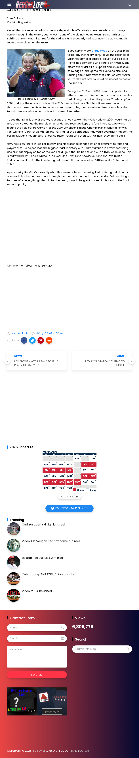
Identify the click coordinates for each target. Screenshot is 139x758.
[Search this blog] (102, 649)
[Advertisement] (69, 300)
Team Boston (80, 751)
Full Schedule (70, 496)
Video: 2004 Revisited (37, 591)
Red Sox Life (39, 751)
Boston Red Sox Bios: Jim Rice (42, 558)
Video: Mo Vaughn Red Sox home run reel (51, 541)
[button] (24, 340)
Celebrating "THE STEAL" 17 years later (49, 574)
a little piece (99, 50)
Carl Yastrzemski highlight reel (43, 524)
